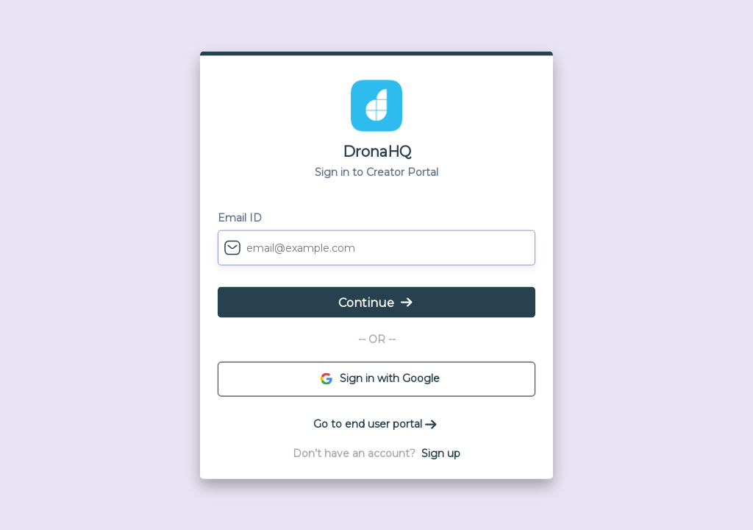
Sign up (440, 452)
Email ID (240, 218)
